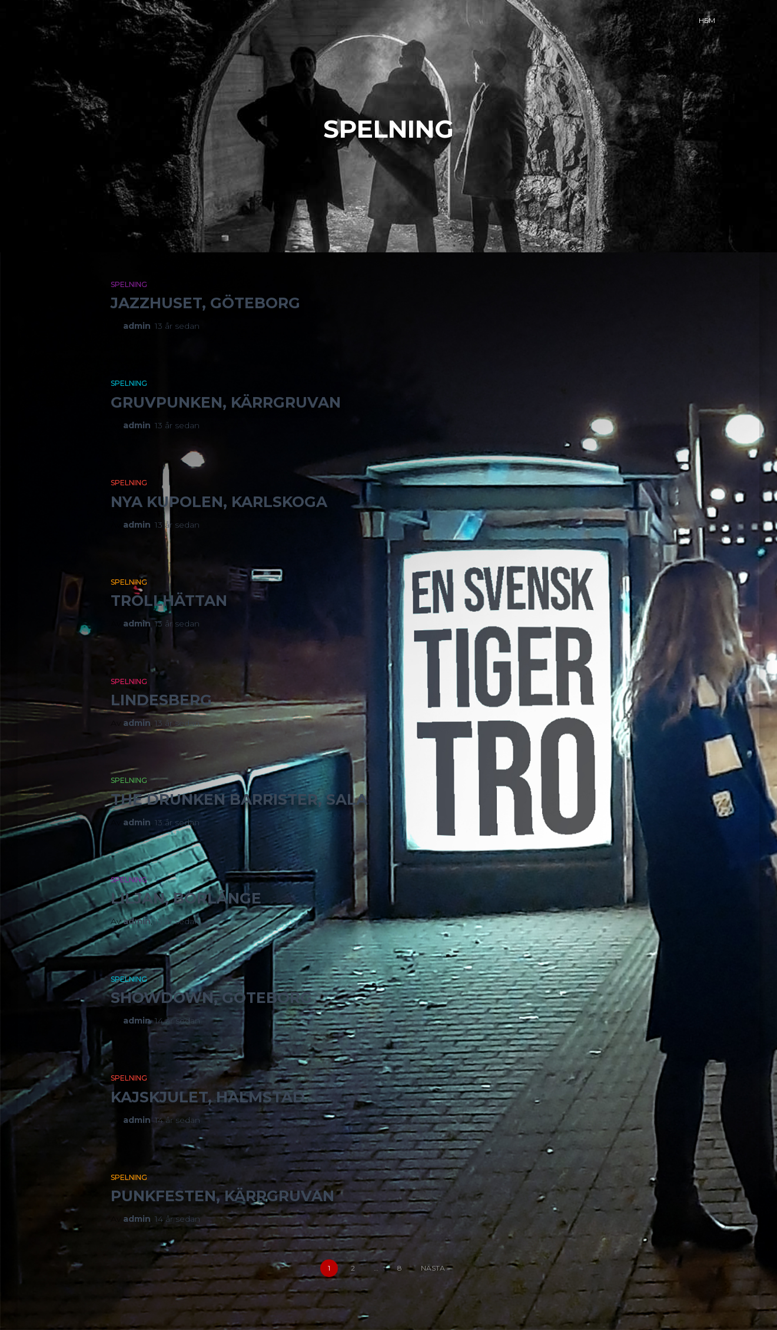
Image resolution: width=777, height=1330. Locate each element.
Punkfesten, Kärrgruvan (222, 1196)
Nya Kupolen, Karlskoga (219, 502)
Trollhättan (169, 600)
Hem (707, 20)
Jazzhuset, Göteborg (205, 303)
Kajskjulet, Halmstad (208, 1097)
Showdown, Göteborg (211, 997)
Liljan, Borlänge (186, 898)
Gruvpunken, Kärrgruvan (226, 402)
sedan (177, 326)
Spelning (129, 284)
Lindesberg (161, 700)
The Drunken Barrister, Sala (239, 799)
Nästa (433, 1268)
